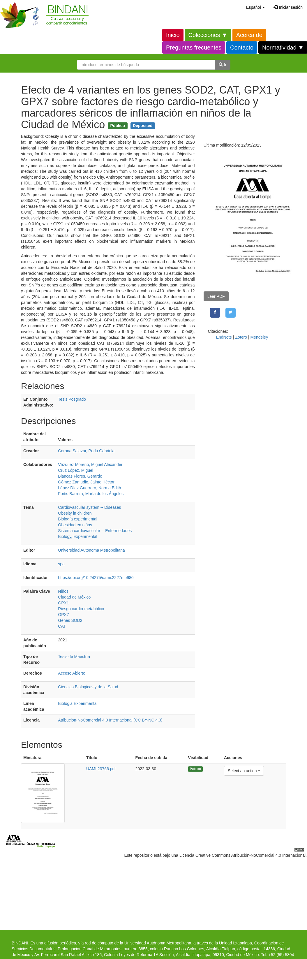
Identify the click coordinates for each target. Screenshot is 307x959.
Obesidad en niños (75, 524)
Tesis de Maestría (74, 656)
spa (61, 564)
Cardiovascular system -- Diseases (89, 507)
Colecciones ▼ (207, 35)
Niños (63, 591)
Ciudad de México (74, 597)
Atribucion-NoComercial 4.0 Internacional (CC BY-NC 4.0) (110, 720)
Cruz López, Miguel (75, 470)
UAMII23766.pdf (101, 768)
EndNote (224, 337)
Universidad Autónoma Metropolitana (91, 550)
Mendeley (259, 337)
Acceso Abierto (71, 673)
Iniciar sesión (288, 7)
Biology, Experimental (77, 536)
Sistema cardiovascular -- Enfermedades (95, 530)
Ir (222, 64)
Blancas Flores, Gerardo (80, 476)
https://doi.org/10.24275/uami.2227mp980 (95, 577)
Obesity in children (74, 513)
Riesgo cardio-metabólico (81, 608)
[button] (255, 7)
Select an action (243, 770)
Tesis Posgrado (72, 399)
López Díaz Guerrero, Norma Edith (89, 487)
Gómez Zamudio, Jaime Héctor (86, 482)
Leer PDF (216, 296)
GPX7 (63, 614)
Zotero (241, 337)
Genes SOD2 (70, 620)
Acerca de (249, 35)
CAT (62, 626)
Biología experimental (77, 519)
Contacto (241, 47)
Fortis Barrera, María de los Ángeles (90, 493)
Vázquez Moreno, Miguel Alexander (90, 464)
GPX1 (63, 603)
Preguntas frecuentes (193, 47)
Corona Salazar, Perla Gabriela (86, 450)
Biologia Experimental (77, 703)
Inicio (173, 35)
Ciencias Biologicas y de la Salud (88, 687)
